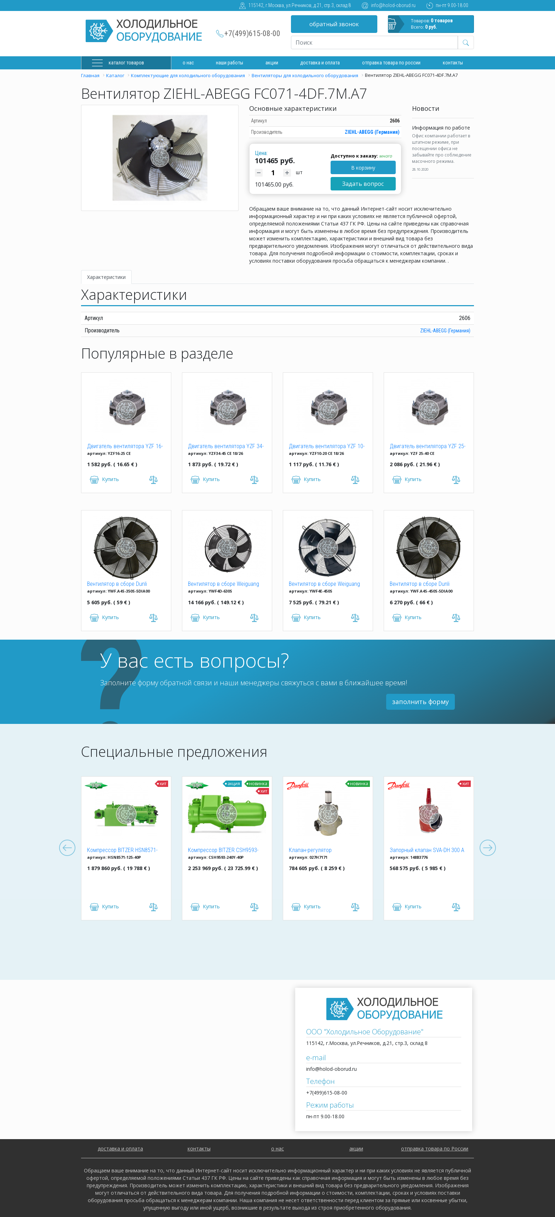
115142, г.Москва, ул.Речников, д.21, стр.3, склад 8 (299, 5)
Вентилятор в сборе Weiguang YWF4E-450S (324, 584)
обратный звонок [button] (334, 24)
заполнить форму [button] (420, 701)
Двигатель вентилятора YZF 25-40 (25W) (427, 447)
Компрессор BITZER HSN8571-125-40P (122, 851)
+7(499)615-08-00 (252, 33)
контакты (199, 1148)
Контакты (453, 62)
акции (356, 1148)
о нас (277, 1148)
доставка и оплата (320, 62)
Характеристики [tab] (106, 277)
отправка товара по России (434, 1148)
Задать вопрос (363, 184)
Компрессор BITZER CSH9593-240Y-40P (223, 851)
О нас (188, 62)
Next (488, 848)
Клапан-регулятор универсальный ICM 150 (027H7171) (317, 851)
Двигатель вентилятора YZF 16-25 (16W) (125, 447)
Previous (67, 848)
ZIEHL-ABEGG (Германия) (372, 132)
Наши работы (229, 62)
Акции (271, 62)
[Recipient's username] (374, 42)
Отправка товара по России (391, 62)
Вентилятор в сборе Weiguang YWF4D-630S (223, 584)
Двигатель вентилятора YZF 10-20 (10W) (327, 447)
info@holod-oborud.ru (393, 5)
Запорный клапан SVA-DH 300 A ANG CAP (427, 851)
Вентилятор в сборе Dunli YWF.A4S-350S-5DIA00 (117, 584)
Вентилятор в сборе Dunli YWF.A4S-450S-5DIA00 (420, 584)
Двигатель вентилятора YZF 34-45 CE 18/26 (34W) (226, 447)
